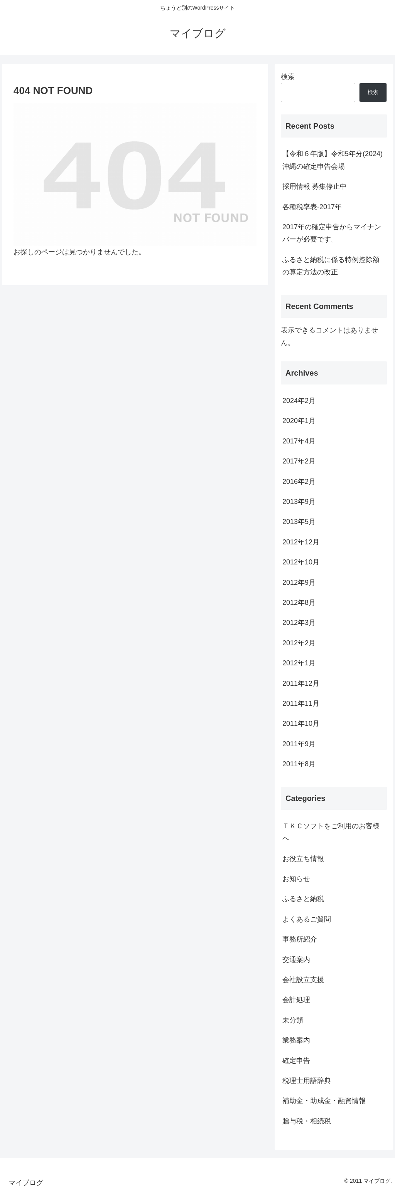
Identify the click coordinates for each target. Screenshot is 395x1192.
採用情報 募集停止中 (314, 186)
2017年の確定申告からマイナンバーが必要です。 (331, 233)
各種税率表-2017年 (312, 207)
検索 (288, 77)
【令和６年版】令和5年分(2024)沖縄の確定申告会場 (332, 160)
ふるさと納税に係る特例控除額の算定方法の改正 (331, 266)
